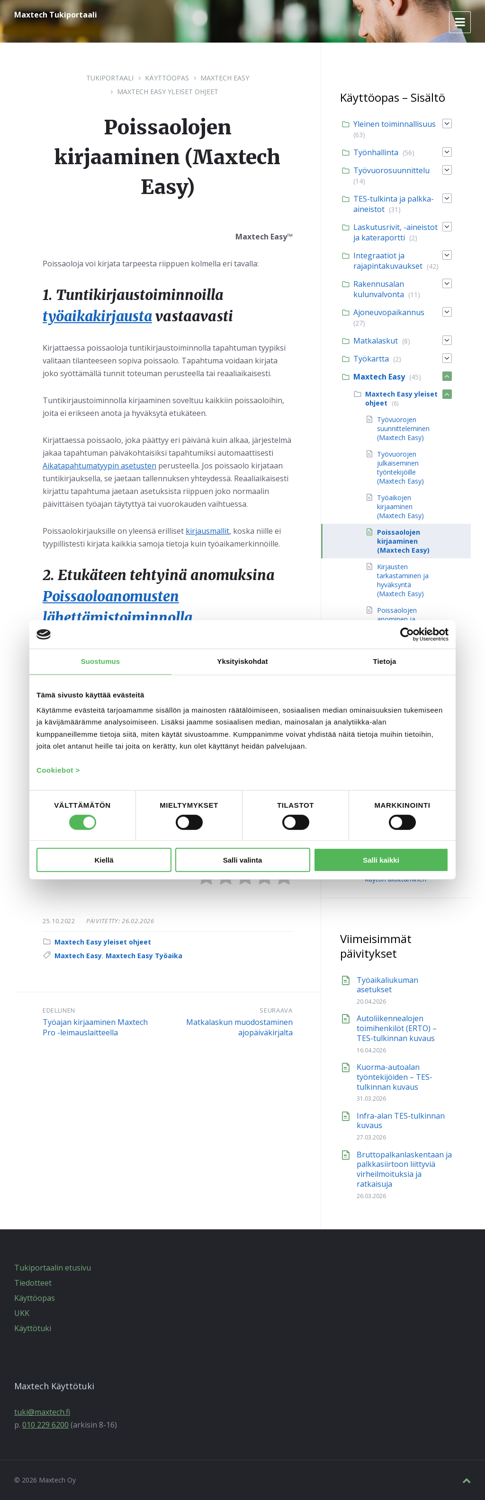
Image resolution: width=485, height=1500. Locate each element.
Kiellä (103, 860)
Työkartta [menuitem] (371, 358)
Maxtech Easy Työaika (144, 954)
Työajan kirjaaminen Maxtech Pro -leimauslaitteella (95, 1025)
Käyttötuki (32, 1328)
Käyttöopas (167, 77)
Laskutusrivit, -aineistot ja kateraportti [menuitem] (395, 232)
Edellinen (59, 1009)
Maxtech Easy (224, 77)
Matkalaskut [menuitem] (375, 340)
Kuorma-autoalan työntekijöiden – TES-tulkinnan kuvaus (394, 1077)
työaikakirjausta (99, 316)
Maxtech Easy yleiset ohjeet (167, 91)
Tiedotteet (33, 1283)
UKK (21, 1313)
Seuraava (276, 1009)
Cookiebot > (58, 770)
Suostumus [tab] (100, 661)
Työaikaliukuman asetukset (387, 985)
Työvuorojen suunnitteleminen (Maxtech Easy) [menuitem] (403, 428)
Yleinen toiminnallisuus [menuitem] (394, 124)
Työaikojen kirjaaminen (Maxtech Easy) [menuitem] (400, 506)
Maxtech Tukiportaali (55, 14)
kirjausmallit (207, 530)
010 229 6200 (45, 1425)
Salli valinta (242, 860)
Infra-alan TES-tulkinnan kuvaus (401, 1121)
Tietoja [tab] (384, 661)
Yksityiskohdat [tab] (242, 661)
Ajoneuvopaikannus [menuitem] (388, 312)
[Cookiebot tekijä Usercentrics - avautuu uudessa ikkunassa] (407, 634)
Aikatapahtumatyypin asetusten (99, 465)
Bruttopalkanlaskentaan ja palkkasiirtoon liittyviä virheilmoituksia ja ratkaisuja (404, 1169)
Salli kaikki (381, 860)
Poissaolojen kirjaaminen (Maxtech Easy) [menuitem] (403, 541)
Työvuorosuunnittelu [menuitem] (391, 170)
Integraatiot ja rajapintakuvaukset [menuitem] (387, 260)
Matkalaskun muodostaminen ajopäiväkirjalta (239, 1025)
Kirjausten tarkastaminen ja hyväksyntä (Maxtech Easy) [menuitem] (403, 580)
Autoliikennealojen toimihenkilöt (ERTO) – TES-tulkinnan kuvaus (397, 1028)
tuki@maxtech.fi (42, 1412)
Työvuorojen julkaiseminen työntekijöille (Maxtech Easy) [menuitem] (400, 467)
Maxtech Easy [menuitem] (379, 376)
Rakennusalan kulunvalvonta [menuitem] (378, 289)
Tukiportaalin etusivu (52, 1267)
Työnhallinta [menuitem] (375, 152)
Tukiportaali (110, 77)
